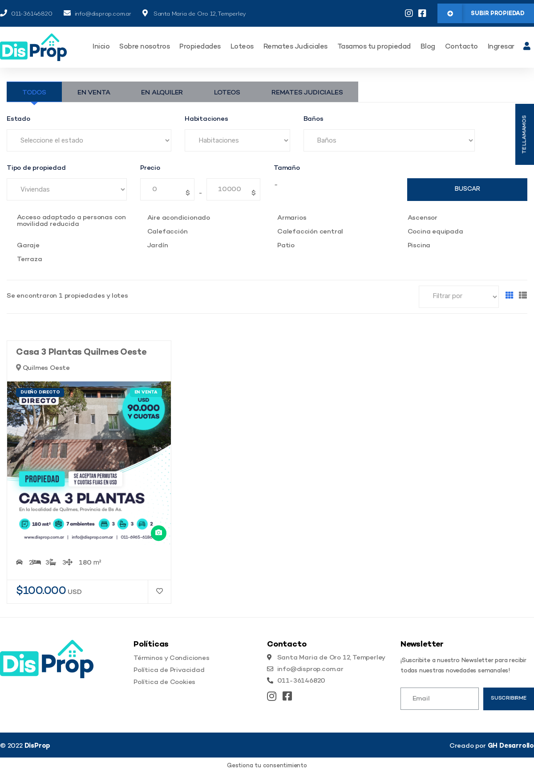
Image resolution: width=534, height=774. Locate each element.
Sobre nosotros (144, 47)
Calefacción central (310, 232)
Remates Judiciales (295, 47)
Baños (313, 119)
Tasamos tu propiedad (374, 47)
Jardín (157, 245)
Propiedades (200, 47)
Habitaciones (206, 119)
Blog (428, 47)
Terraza (29, 259)
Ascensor (422, 218)
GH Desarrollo (511, 745)
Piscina (419, 245)
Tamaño (287, 168)
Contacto (461, 47)
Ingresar (501, 47)
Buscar (467, 189)
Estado (18, 119)
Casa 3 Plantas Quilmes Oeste (81, 352)
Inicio (101, 47)
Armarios (291, 218)
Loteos (242, 47)
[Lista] (522, 296)
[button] (485, 13)
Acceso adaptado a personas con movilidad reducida (71, 221)
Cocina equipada (435, 232)
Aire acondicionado (178, 218)
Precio (150, 168)
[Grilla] (509, 296)
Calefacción (167, 232)
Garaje (28, 245)
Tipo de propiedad (36, 168)
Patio (286, 245)
